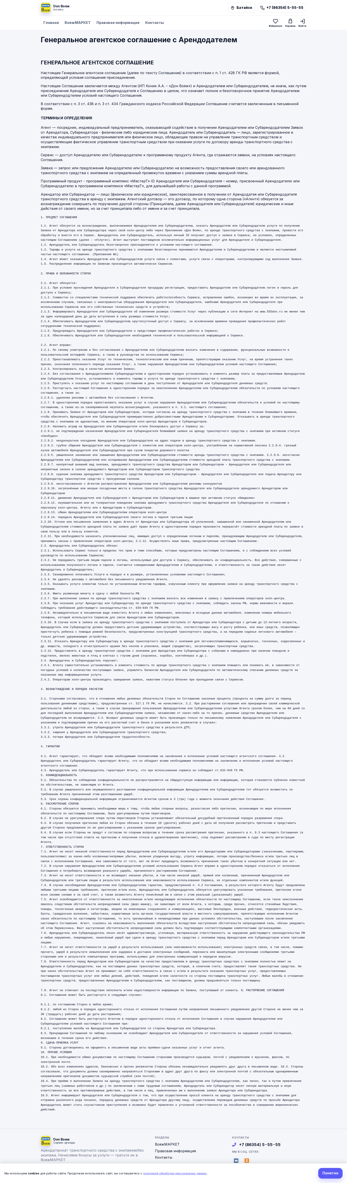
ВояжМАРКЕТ (78, 22)
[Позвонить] (281, 8)
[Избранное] (275, 23)
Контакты (154, 22)
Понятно (330, 1173)
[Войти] (302, 23)
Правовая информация (117, 22)
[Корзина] (290, 22)
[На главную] (55, 8)
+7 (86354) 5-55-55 (256, 1144)
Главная (51, 22)
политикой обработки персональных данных (175, 1173)
